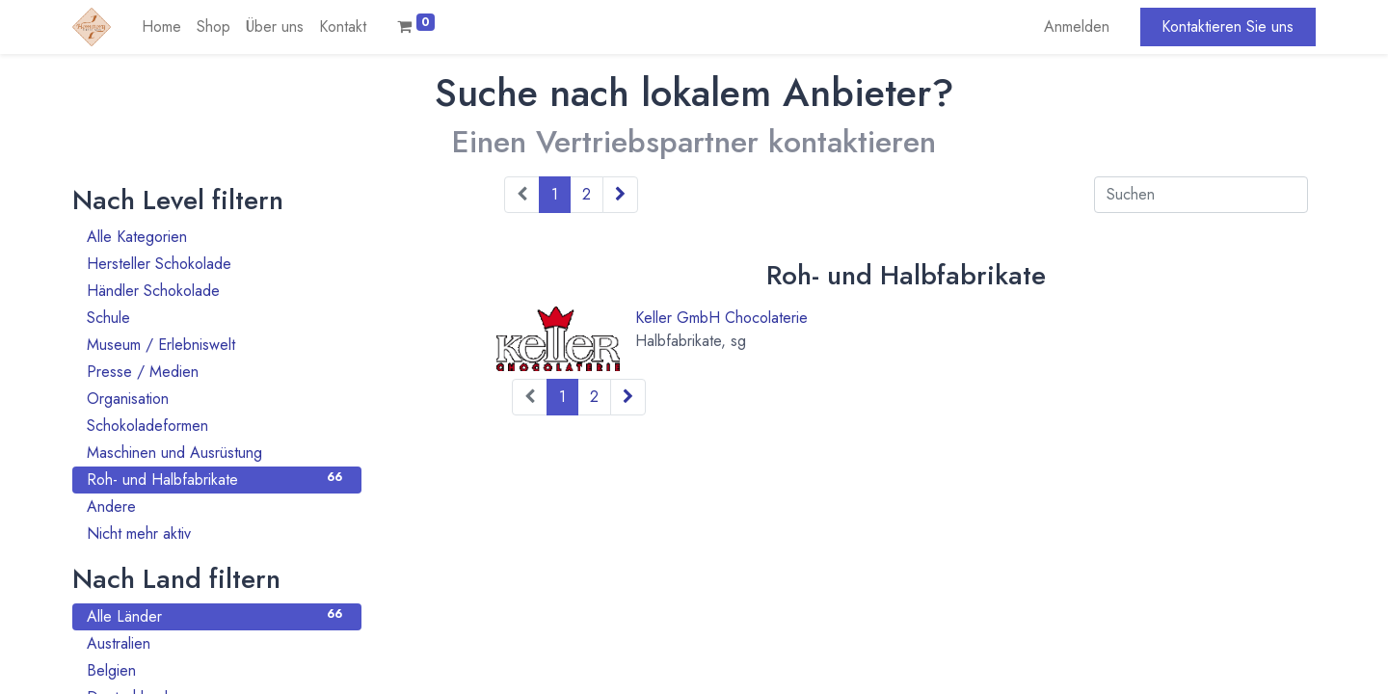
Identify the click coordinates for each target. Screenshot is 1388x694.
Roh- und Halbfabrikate (217, 479)
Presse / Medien (217, 371)
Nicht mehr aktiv (217, 533)
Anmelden (1076, 26)
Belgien (217, 670)
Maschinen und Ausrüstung (217, 452)
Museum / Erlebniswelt (217, 345)
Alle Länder (217, 616)
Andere (217, 506)
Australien (217, 643)
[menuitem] (161, 27)
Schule (217, 318)
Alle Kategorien (217, 237)
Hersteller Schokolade (217, 264)
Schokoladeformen (217, 425)
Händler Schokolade (217, 291)
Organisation (217, 398)
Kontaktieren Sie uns (1227, 26)
